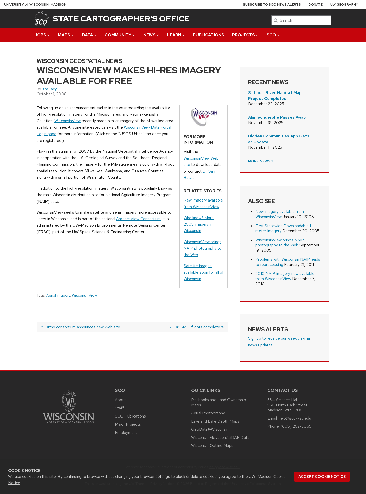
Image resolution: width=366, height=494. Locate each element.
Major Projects (128, 424)
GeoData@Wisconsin (209, 429)
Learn (176, 35)
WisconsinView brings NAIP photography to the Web (202, 248)
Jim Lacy (49, 88)
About (120, 400)
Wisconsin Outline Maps (212, 445)
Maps (66, 35)
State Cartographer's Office (121, 18)
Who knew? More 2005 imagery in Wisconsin (199, 224)
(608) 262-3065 (296, 426)
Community (120, 35)
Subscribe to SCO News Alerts (272, 4)
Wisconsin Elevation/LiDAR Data (220, 437)
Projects (245, 35)
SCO (273, 35)
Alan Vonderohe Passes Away (277, 117)
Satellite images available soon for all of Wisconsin (204, 272)
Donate (316, 4)
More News (261, 161)
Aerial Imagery (58, 295)
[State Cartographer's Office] (42, 18)
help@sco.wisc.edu (295, 418)
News (151, 35)
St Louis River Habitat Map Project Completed (275, 95)
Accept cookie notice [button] (322, 476)
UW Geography (344, 4)
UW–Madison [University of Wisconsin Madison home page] (35, 4)
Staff (119, 408)
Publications (208, 35)
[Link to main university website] (68, 424)
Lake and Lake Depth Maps (215, 421)
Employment (126, 432)
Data (89, 35)
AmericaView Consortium (138, 218)
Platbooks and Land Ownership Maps (218, 402)
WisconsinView (67, 120)
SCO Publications (130, 416)
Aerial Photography (208, 413)
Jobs (42, 35)
